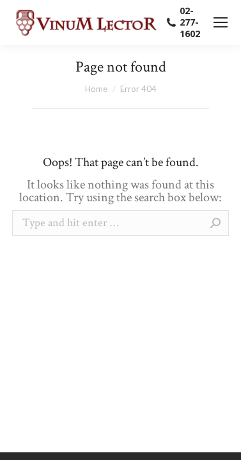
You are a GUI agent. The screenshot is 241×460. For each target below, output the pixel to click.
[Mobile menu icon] (220, 22)
